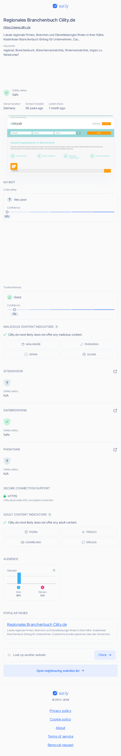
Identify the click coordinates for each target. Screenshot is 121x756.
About (60, 728)
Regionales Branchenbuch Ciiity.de (37, 624)
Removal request (61, 745)
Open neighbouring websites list (61, 670)
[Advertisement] (60, 72)
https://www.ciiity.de (16, 27)
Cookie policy (60, 719)
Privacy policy (60, 711)
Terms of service (60, 736)
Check (105, 655)
